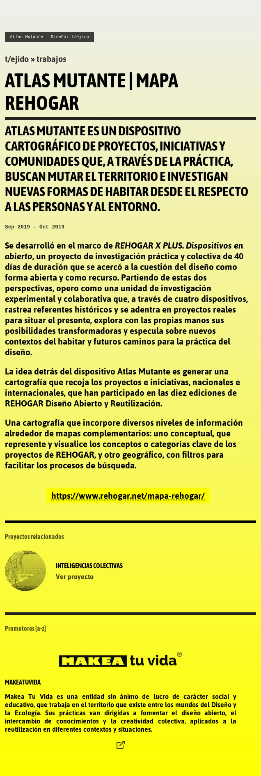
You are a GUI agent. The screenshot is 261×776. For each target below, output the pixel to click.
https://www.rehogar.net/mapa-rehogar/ (128, 495)
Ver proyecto (75, 577)
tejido (17, 57)
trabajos (51, 57)
